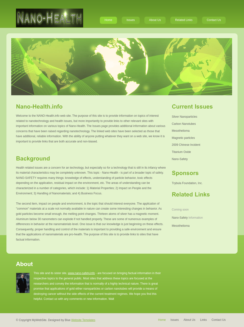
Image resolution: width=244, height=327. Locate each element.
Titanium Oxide (181, 152)
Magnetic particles (183, 138)
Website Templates (83, 320)
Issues (131, 20)
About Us (155, 20)
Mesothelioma (181, 130)
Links (203, 320)
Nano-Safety (180, 159)
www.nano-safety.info (81, 273)
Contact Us (214, 20)
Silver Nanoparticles (184, 116)
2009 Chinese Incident (186, 144)
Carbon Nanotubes (184, 124)
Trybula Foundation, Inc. (187, 183)
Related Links (184, 20)
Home (108, 20)
